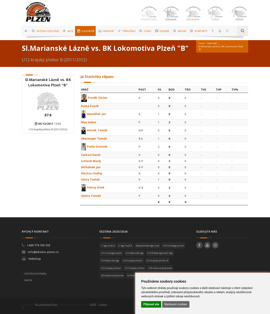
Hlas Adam (88, 122)
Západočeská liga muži (147, 245)
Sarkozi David (90, 155)
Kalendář (212, 43)
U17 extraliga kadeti (111, 252)
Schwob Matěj (91, 161)
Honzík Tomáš (94, 130)
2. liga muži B (125, 245)
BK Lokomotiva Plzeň (46, 304)
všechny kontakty (35, 273)
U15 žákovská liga (134, 252)
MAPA (28, 280)
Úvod (201, 43)
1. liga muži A (108, 245)
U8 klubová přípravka (112, 275)
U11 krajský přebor (135, 268)
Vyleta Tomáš (91, 196)
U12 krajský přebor (111, 268)
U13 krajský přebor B (157, 260)
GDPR (93, 304)
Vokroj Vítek (93, 187)
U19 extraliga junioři (173, 245)
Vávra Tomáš (90, 179)
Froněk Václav (94, 98)
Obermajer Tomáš (94, 138)
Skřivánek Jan (90, 167)
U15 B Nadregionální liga (160, 252)
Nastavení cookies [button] (175, 304)
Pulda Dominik (94, 146)
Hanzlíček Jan (93, 114)
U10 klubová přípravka (160, 268)
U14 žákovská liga (110, 260)
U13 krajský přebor (133, 260)
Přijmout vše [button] (151, 304)
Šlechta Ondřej (91, 173)
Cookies (103, 304)
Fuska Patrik (90, 106)
